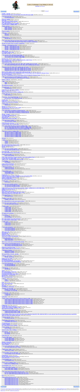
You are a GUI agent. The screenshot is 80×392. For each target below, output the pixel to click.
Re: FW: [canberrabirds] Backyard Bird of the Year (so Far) (17, 372)
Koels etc (3, 90)
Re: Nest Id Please (8, 217)
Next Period (76, 11)
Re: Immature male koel (9, 318)
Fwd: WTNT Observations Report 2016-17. (10, 273)
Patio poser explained (6, 19)
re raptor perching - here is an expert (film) (10, 124)
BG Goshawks (5, 331)
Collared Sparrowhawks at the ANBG (9, 118)
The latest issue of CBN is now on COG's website (11, 107)
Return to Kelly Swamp (6, 60)
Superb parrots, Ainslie (7, 349)
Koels (3, 282)
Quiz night (4, 285)
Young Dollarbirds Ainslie (7, 61)
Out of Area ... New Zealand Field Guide (10, 97)
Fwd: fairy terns (5, 58)
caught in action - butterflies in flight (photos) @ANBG (13, 159)
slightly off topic (5, 51)
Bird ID (3, 275)
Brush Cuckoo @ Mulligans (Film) (9, 362)
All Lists (43, 6)
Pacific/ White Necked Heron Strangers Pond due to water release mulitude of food (18, 157)
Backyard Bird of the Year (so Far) (9, 377)
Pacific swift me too (6, 93)
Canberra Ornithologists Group (61, 388)
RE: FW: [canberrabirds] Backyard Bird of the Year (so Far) (17, 373)
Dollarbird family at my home (8, 164)
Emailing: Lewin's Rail (6, 198)
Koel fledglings (5, 161)
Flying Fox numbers (6, 31)
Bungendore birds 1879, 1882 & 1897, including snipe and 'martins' (15, 67)
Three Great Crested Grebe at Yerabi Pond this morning (13, 241)
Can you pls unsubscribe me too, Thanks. (10, 345)
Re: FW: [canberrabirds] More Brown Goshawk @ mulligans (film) (18, 126)
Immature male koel (6, 316)
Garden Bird (4, 296)
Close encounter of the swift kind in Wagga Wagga (15, 56)
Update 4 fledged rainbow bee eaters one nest (11, 248)
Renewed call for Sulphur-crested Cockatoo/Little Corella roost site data (16, 71)
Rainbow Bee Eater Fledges (7, 258)
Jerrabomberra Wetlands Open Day (9, 115)
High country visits (5, 231)
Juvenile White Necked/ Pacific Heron (9, 306)
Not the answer (5, 180)
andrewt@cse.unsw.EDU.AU (14, 390)
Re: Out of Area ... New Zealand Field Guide (13, 98)
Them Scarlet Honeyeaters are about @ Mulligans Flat (12, 91)
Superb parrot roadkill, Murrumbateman (10, 236)
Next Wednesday (5, 232)
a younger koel (5, 292)
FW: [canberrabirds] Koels (7, 276)
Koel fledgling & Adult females (8, 286)
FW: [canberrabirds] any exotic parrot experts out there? (13, 201)
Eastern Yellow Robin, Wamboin (8, 367)
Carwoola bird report (6, 323)
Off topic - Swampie (6, 114)
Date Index (37, 6)
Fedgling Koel (4, 305)
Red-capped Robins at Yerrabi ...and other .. (10, 254)
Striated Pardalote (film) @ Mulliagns (9, 329)
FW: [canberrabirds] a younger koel (9, 271)
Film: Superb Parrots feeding (7, 308)
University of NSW (5, 388)
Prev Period (3, 11)
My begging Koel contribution (8, 213)
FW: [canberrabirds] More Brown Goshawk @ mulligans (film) (14, 125)
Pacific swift (4, 100)
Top (40, 6)
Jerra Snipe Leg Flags (6, 53)
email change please (6, 108)
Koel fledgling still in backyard (8, 320)
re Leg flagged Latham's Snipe (8, 52)
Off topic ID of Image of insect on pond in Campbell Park (13, 43)
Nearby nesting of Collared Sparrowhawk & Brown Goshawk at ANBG (16, 298)
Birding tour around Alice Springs (8, 247)
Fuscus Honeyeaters (6, 357)
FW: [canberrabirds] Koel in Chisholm (9, 325)
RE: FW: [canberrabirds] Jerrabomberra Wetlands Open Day (17, 112)
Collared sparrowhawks (7, 166)
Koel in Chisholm (8, 328)
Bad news (4, 146)
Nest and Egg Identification (7, 263)
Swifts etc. (4, 278)
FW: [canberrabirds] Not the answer (9, 179)
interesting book (5, 117)
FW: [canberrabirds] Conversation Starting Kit (11, 218)
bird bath (4, 190)
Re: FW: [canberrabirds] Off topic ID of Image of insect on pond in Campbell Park (21, 41)
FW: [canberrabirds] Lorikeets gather (9, 219)
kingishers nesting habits (7, 342)
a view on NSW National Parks (8, 163)
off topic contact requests (7, 74)
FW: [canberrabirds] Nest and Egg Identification (11, 261)
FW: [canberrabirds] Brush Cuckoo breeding (11, 152)
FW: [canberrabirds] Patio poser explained (10, 23)
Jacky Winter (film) (6, 116)
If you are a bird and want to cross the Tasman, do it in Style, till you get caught (17, 14)
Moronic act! (4, 106)
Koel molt (4, 138)
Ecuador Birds (5, 174)
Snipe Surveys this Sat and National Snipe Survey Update (13, 192)
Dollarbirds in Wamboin (7, 250)
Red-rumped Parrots (6, 194)
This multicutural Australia (7, 85)
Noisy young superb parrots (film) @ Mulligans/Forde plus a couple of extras (17, 59)
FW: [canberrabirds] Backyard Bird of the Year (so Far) (13, 371)
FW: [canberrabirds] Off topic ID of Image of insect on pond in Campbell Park (18, 40)
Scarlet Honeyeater (5, 335)
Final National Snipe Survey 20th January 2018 (11, 193)
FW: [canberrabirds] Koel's (7, 283)
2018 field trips (5, 267)
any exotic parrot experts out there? (9, 202)
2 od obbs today (5, 99)
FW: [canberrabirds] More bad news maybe (10, 144)
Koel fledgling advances (6, 259)
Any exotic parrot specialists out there (9, 148)
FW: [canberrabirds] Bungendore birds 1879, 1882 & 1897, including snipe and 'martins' (19, 63)
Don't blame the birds (6, 343)
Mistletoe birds (5, 103)
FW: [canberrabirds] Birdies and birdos (10, 21)
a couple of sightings (6, 324)
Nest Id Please (5, 214)
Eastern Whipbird (5, 344)
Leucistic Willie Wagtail (7, 337)
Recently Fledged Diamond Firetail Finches (10, 356)
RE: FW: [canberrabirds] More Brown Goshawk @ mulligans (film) (18, 127)
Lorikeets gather (5, 206)
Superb (3, 270)
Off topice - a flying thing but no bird (9, 45)
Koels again (4, 20)
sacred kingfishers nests (7, 359)
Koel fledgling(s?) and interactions (8, 274)
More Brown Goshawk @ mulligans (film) (10, 131)
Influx (3, 81)
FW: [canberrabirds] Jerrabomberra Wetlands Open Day (13, 110)
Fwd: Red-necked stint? (7, 16)
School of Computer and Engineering (14, 388)
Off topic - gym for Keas (7, 255)
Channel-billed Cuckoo (7, 171)
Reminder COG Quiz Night (7, 288)
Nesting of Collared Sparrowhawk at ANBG (10, 176)
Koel (3, 375)
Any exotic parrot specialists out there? (10, 184)
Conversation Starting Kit (7, 227)
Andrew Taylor (2, 390)
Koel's (3, 284)
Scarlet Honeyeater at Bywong (8, 123)
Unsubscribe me (5, 355)
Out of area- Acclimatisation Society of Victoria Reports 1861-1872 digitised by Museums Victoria (21, 75)
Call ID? (6, 141)
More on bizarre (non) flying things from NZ (11, 243)
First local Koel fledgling (7, 272)
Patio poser (4, 32)
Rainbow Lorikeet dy (6, 79)
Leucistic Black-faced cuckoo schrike (9, 158)
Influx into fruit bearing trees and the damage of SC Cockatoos (14, 76)
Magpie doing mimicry (6, 237)
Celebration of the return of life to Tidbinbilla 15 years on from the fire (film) (17, 175)
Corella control (5, 221)
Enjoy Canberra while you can (8, 191)
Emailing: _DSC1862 (6, 13)
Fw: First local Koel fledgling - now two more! (11, 260)
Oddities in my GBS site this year (8, 189)
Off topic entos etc (6, 37)
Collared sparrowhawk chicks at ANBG (10, 310)
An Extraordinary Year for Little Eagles (10, 352)
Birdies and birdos (6, 26)
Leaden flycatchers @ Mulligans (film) (9, 24)
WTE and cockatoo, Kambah (8, 120)
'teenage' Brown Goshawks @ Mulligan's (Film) (11, 307)
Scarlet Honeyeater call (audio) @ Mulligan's (11, 89)
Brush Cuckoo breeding (7, 154)
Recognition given (5, 87)
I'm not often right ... (6, 151)
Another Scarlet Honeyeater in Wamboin (10, 101)
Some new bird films (6, 235)
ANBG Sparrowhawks (6, 22)
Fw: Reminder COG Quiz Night (11, 290)
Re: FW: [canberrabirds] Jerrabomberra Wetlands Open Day (17, 111)
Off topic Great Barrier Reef (7, 145)
